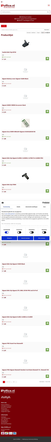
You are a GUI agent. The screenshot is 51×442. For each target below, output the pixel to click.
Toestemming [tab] (6, 206)
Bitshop (36, 439)
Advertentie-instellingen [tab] (31, 206)
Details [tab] (18, 206)
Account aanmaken (5, 429)
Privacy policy (4, 408)
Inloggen (3, 430)
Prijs (43, 32)
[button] (25, 1)
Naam (39, 32)
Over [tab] (44, 206)
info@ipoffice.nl (4, 421)
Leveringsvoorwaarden (6, 406)
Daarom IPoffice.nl (5, 404)
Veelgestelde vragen (5, 411)
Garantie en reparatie (6, 407)
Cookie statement (5, 410)
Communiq (30, 439)
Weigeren (9, 238)
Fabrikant (34, 32)
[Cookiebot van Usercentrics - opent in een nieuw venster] (43, 203)
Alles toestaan (41, 238)
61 (13, 382)
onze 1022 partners (10, 213)
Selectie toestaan (25, 238)
